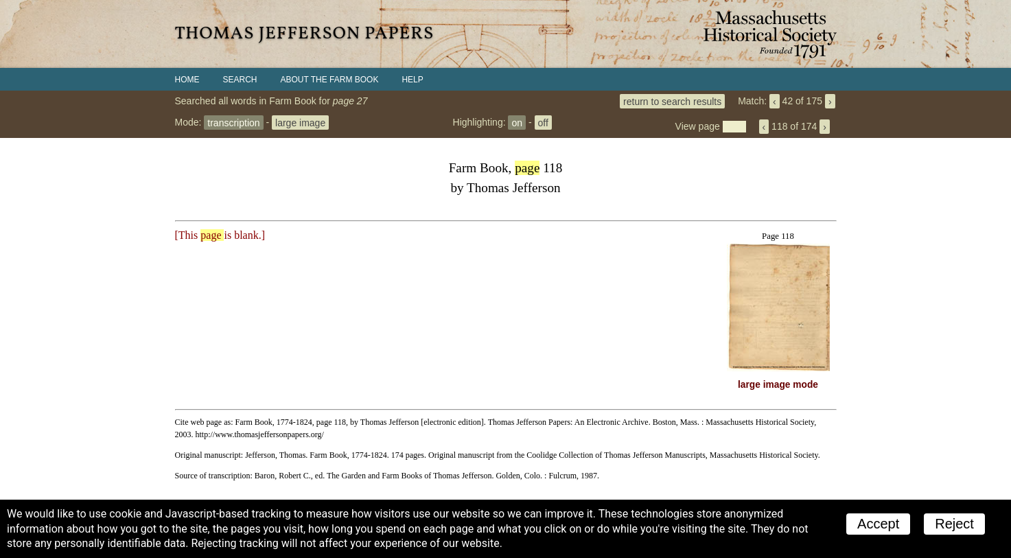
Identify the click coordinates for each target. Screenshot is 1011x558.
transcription (233, 122)
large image (300, 122)
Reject (954, 523)
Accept (878, 523)
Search (240, 79)
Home (187, 79)
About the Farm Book (330, 79)
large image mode (778, 385)
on (516, 122)
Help (412, 79)
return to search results (672, 100)
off (543, 122)
